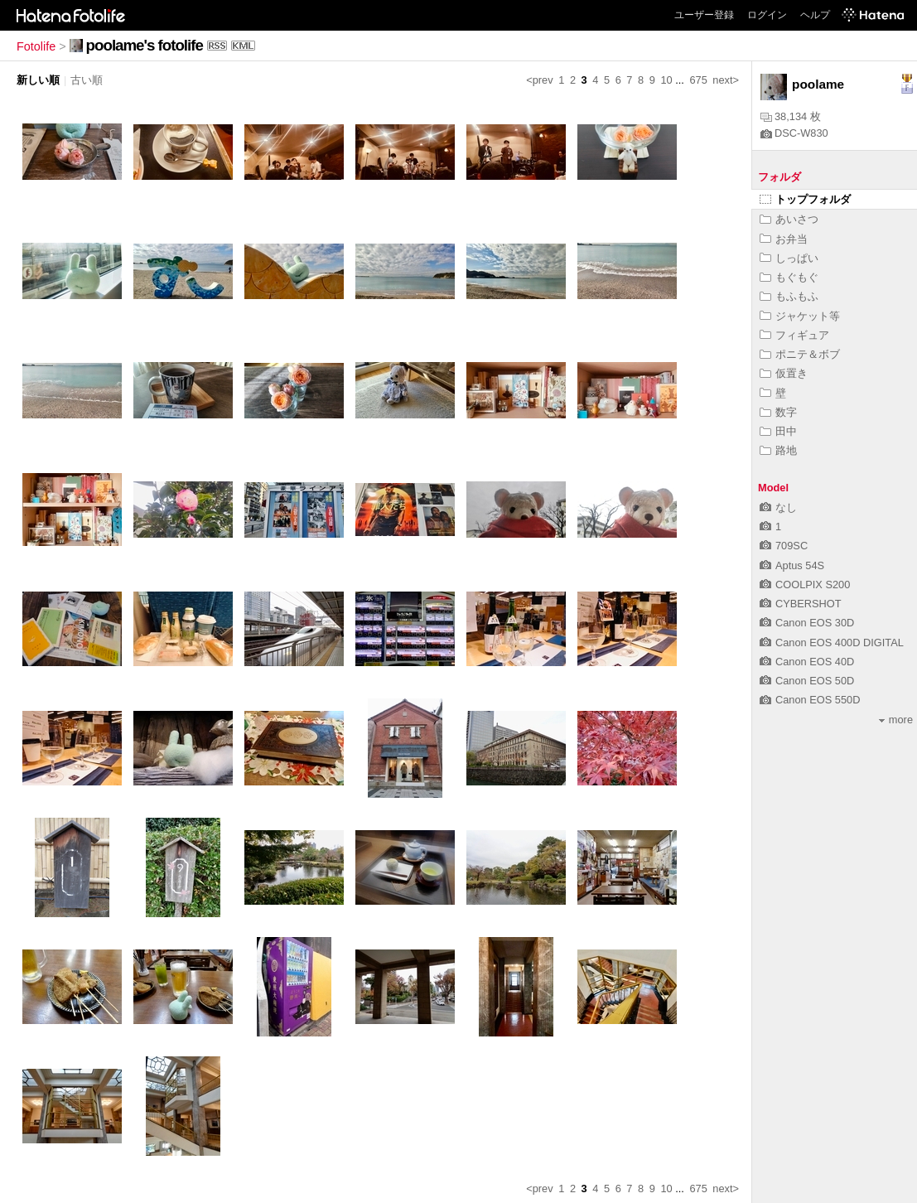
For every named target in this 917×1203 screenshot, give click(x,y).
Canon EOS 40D (807, 661)
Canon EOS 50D (807, 680)
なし (778, 507)
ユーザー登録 (704, 15)
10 (666, 80)
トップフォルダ (805, 199)
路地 (778, 450)
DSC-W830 (794, 133)
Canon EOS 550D (810, 699)
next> (725, 80)
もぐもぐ (789, 277)
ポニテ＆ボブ (800, 354)
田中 (778, 431)
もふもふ (789, 296)
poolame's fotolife (144, 45)
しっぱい (789, 258)
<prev (539, 80)
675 (698, 80)
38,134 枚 (790, 116)
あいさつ (789, 219)
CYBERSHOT (801, 603)
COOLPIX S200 (805, 584)
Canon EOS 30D (807, 622)
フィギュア (794, 335)
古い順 (86, 80)
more (896, 719)
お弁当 (784, 239)
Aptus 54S (792, 565)
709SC (784, 545)
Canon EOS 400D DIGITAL (832, 642)
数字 (778, 412)
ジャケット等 (800, 316)
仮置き (784, 373)
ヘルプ (815, 15)
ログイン (767, 15)
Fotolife (36, 46)
